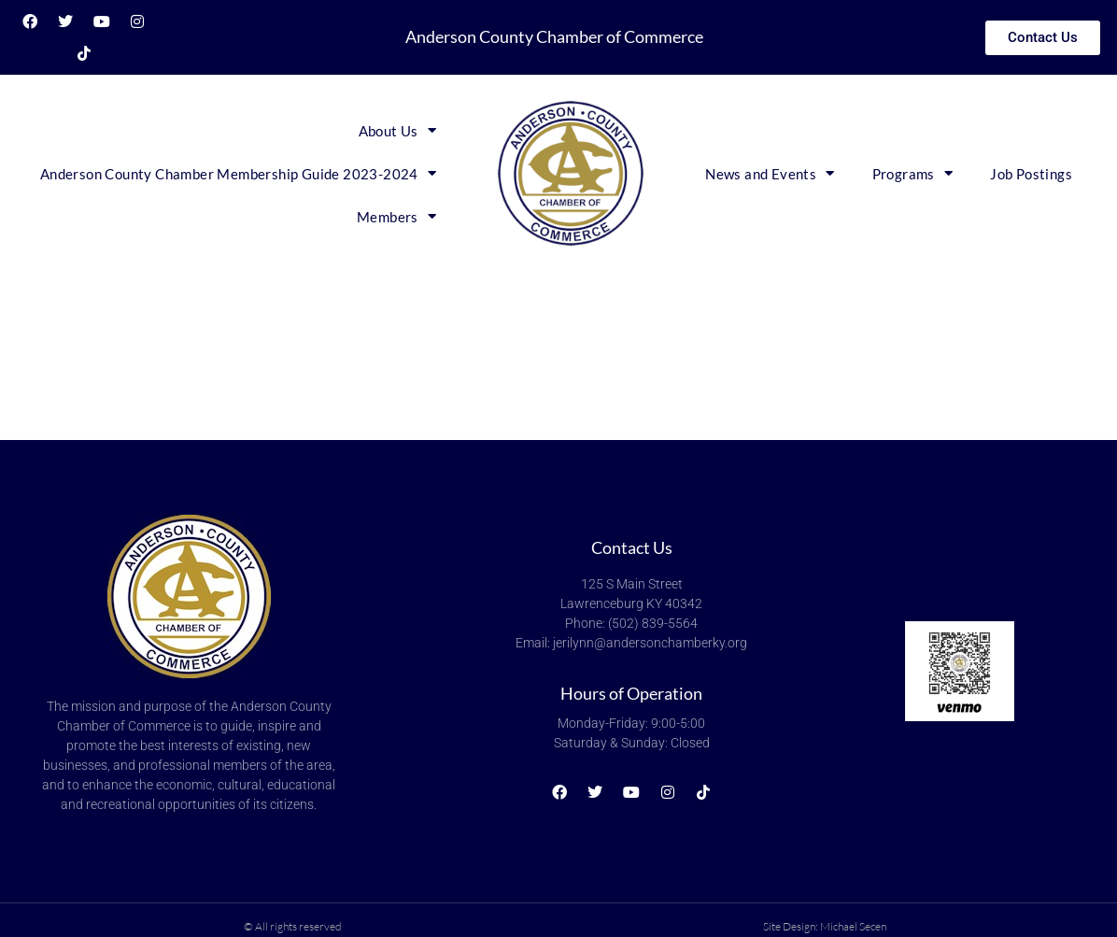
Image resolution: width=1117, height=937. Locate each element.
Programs (913, 173)
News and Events (769, 173)
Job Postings (1031, 173)
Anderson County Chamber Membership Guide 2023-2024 (238, 173)
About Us (398, 130)
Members (396, 216)
